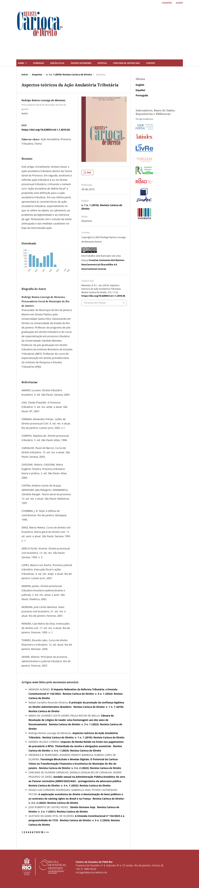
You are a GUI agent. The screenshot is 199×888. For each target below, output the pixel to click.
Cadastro (167, 2)
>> (47, 832)
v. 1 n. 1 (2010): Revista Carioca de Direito (69, 74)
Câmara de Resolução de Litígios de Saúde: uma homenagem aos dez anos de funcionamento (71, 720)
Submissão (38, 63)
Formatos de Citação (95, 302)
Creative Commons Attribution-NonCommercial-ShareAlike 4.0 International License (103, 264)
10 (41, 832)
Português (142, 95)
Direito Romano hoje (83, 807)
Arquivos (37, 74)
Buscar (174, 63)
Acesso (179, 2)
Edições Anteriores (81, 63)
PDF (88, 172)
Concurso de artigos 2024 (126, 63)
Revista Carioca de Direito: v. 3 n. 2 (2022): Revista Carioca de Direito (80, 768)
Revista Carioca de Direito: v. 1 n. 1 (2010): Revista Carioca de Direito (83, 737)
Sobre (21, 63)
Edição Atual (57, 63)
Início (25, 74)
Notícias (102, 63)
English (140, 85)
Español (140, 90)
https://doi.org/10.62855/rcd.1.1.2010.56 (46, 129)
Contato (150, 63)
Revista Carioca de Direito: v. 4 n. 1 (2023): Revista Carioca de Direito (70, 785)
